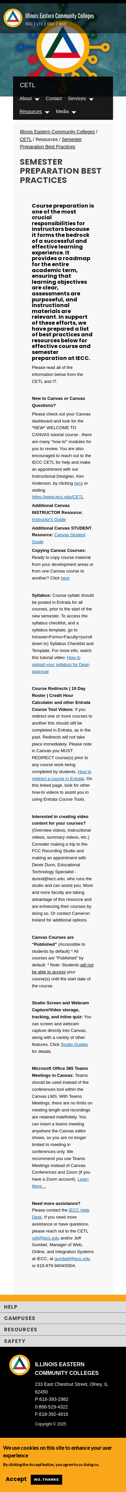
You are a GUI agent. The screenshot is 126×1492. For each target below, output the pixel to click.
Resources (30, 111)
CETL (27, 85)
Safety (14, 1341)
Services (77, 98)
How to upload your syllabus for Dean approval (60, 664)
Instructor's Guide (49, 519)
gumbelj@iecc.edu (72, 1258)
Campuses (19, 1318)
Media (62, 111)
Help (11, 1306)
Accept (16, 1479)
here (78, 483)
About (25, 98)
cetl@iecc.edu (45, 1238)
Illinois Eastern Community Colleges (57, 131)
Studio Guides (74, 1044)
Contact (54, 98)
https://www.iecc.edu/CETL (58, 496)
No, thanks (46, 1479)
